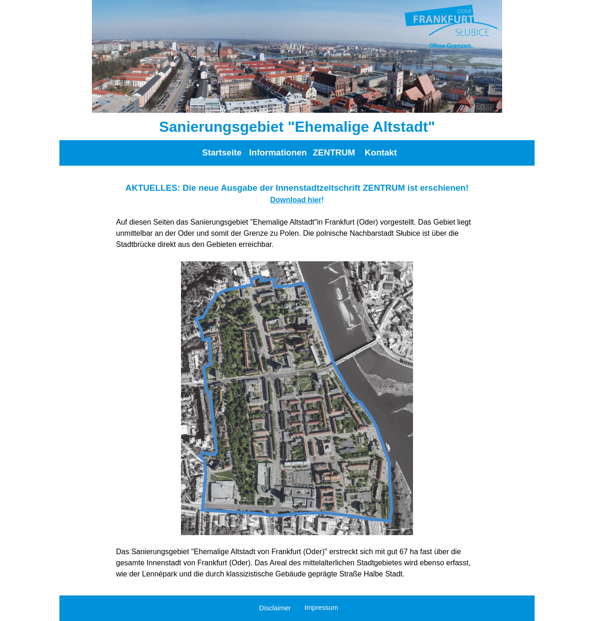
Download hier (295, 200)
